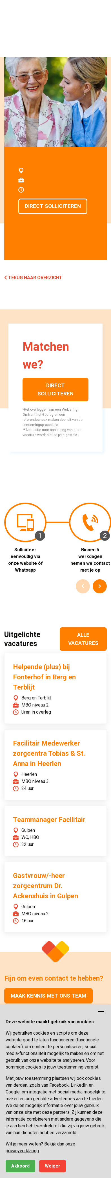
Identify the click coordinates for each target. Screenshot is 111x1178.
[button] (101, 10)
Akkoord (20, 1166)
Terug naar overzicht (33, 277)
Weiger (52, 1166)
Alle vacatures (83, 639)
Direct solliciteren (53, 206)
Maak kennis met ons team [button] (48, 995)
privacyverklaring (22, 1150)
